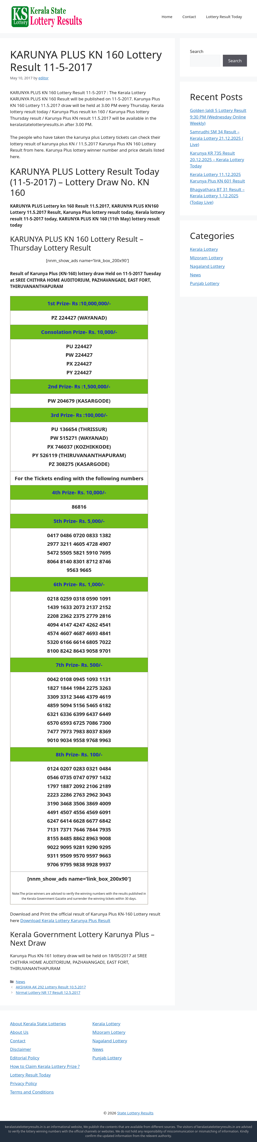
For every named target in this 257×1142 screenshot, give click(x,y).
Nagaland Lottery (207, 266)
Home (167, 16)
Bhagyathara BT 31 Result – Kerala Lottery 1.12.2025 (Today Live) (217, 196)
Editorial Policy (24, 1058)
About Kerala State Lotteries (38, 1024)
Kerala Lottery (204, 249)
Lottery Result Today (224, 16)
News (20, 981)
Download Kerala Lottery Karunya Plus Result (65, 920)
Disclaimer (20, 1049)
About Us (19, 1032)
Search (197, 51)
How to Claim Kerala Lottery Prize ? (45, 1066)
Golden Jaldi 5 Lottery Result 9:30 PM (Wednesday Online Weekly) (218, 116)
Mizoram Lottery (206, 258)
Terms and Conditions (32, 1092)
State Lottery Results (135, 1112)
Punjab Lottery (204, 283)
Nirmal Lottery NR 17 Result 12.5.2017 (48, 992)
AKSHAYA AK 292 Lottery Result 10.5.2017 (51, 987)
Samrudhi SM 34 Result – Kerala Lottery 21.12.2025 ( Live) (216, 138)
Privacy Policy (23, 1083)
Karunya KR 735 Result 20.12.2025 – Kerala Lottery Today (217, 159)
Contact (189, 16)
